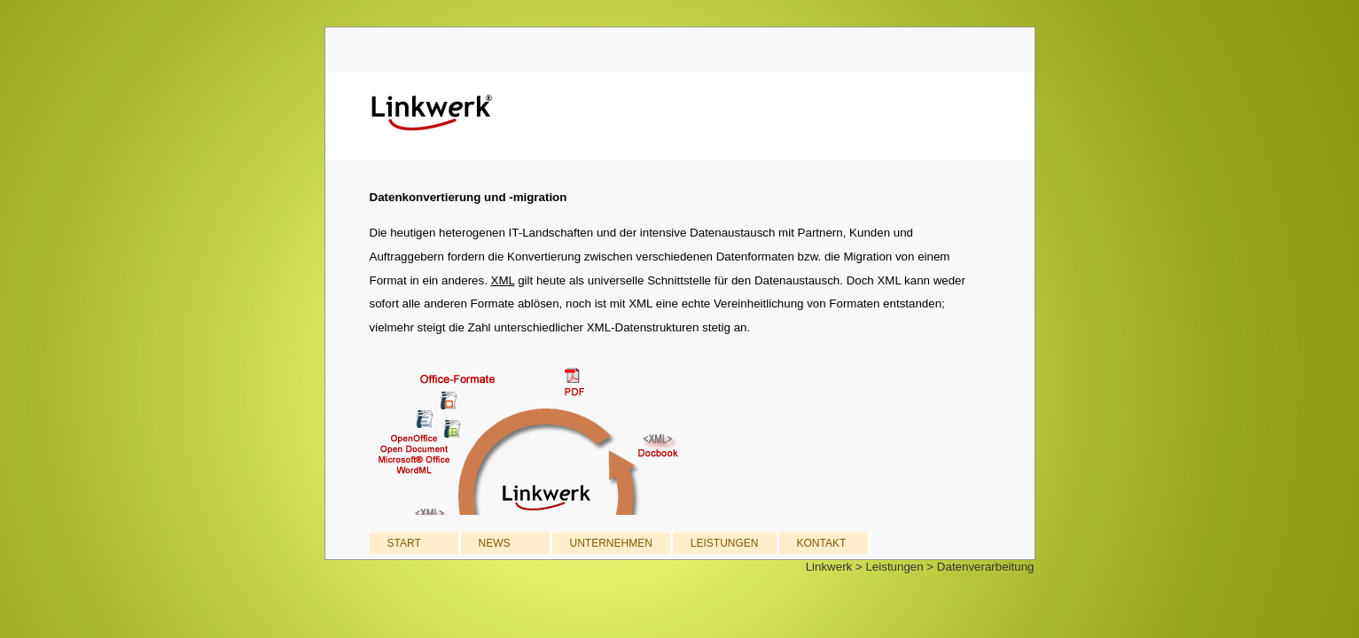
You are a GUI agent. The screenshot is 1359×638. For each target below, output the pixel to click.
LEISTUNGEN (725, 543)
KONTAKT (822, 543)
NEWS (495, 543)
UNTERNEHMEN (611, 543)
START (404, 543)
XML (503, 280)
